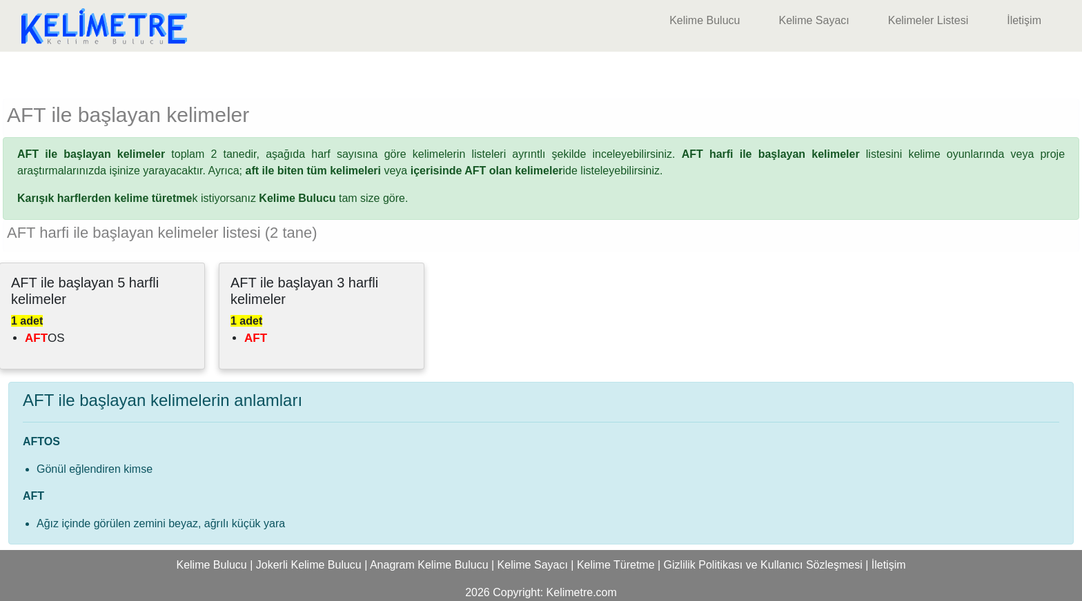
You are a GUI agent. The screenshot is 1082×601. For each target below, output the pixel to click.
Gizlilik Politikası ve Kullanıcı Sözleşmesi (763, 565)
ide (494, 170)
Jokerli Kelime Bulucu (309, 565)
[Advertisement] (541, 72)
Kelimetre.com (582, 592)
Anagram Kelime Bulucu (429, 565)
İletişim (1024, 20)
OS (45, 338)
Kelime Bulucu (704, 20)
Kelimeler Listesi (928, 20)
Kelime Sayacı (813, 20)
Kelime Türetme (616, 565)
